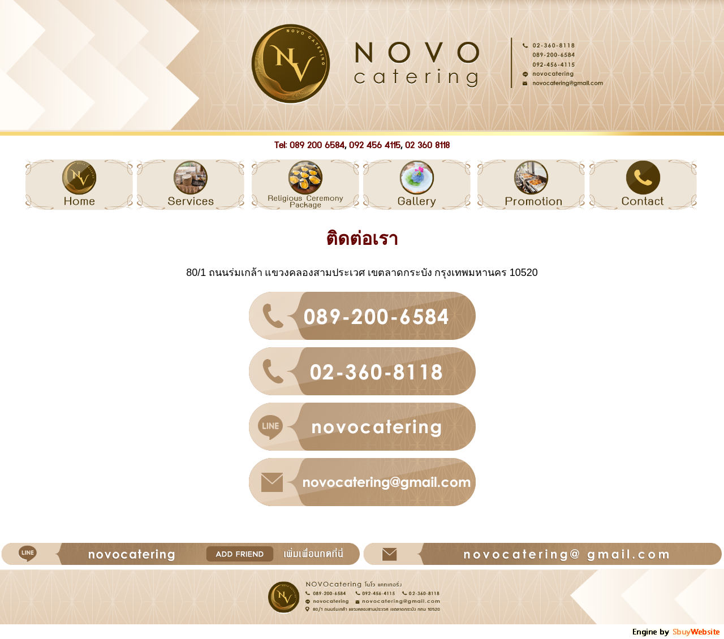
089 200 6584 (317, 145)
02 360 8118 (427, 145)
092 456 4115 (374, 145)
